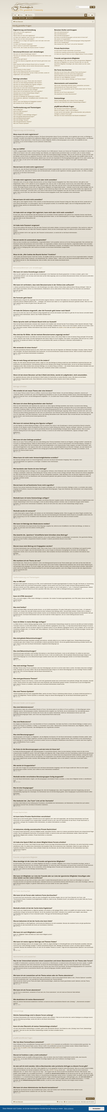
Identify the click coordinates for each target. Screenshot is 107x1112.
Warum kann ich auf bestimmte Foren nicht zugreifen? (28, 91)
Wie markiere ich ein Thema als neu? (23, 103)
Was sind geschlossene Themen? (22, 121)
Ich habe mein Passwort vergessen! (23, 44)
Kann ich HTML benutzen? (20, 111)
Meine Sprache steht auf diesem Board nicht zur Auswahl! (29, 64)
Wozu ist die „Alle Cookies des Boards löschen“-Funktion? (29, 47)
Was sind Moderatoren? (60, 34)
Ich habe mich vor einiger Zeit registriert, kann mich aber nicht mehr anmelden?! (31, 41)
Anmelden (22, 17)
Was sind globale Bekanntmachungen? (23, 116)
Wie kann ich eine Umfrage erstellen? (23, 86)
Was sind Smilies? (18, 113)
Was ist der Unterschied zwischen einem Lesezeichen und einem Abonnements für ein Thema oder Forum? (71, 86)
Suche (16, 17)
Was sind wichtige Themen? (21, 120)
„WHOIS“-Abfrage (54, 1070)
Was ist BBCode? (18, 109)
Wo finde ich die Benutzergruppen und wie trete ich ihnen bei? (71, 37)
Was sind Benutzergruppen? (62, 35)
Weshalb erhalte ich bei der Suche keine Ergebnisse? (68, 74)
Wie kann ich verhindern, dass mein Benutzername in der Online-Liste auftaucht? (32, 56)
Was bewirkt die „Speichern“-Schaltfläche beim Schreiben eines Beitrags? (30, 98)
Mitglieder (29, 15)
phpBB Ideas (16, 1059)
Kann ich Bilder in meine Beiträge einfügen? (25, 114)
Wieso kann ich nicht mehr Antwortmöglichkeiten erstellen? (29, 88)
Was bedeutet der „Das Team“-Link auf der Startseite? (68, 44)
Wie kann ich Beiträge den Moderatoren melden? (26, 96)
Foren (21, 15)
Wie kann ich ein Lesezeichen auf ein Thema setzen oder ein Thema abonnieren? (72, 89)
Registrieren (30, 17)
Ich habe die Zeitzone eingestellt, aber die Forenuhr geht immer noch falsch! (32, 61)
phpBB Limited (63, 327)
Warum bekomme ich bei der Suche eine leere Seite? (68, 75)
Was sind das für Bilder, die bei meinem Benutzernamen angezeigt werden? (31, 66)
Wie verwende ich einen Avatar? (22, 69)
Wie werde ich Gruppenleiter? (62, 39)
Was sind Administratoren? (61, 32)
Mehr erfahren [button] (68, 1108)
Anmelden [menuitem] (89, 15)
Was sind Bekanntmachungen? (21, 118)
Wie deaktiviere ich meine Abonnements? (65, 94)
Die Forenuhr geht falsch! (20, 59)
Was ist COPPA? (18, 34)
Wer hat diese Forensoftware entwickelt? (65, 108)
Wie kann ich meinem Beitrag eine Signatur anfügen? (27, 84)
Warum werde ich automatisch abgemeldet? (25, 45)
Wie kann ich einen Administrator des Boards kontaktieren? (70, 115)
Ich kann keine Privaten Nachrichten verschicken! (67, 50)
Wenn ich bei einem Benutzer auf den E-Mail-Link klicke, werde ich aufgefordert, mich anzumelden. (31, 73)
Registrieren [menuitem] (92, 15)
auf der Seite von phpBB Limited (22, 1047)
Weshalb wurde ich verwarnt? (21, 94)
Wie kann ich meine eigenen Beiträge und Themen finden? (70, 79)
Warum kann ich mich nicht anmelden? (23, 39)
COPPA (27, 183)
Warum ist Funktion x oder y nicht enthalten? (66, 110)
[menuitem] (85, 15)
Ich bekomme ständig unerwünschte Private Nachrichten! (69, 52)
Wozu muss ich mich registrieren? (22, 32)
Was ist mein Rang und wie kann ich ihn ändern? (26, 71)
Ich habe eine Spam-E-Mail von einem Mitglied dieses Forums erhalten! (73, 54)
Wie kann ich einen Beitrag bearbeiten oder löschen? (27, 82)
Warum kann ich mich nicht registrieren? (24, 35)
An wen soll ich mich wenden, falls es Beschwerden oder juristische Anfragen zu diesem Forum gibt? (72, 113)
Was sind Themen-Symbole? (21, 123)
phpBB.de (74, 327)
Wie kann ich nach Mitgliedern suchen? (64, 77)
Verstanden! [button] (96, 1108)
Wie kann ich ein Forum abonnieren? (64, 92)
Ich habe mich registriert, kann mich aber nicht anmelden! (28, 37)
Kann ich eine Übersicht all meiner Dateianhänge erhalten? (70, 102)
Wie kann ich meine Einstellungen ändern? (24, 54)
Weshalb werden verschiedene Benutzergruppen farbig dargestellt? (72, 40)
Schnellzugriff (15, 15)
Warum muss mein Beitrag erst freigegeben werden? (27, 101)
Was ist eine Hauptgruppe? (61, 42)
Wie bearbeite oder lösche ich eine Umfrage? (25, 89)
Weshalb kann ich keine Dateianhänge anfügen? (26, 93)
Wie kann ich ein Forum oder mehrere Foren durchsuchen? (70, 72)
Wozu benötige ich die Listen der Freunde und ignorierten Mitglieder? (73, 60)
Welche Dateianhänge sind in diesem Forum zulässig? (69, 100)
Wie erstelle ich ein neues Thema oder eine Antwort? (27, 81)
